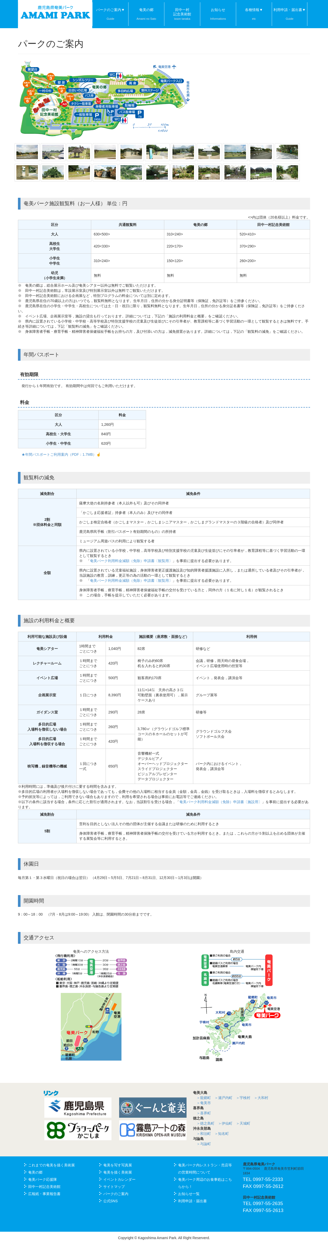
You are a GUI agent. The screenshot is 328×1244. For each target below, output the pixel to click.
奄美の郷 (146, 14)
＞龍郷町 (204, 1098)
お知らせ (218, 14)
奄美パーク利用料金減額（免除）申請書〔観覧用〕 (131, 561)
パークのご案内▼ (110, 14)
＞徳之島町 (205, 1123)
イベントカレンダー (119, 1179)
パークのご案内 (115, 1194)
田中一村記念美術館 (182, 14)
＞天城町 (243, 1123)
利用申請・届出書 (192, 1201)
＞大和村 (261, 1098)
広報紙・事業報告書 (44, 1194)
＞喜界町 (204, 1113)
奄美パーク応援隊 (42, 1179)
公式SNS (110, 1201)
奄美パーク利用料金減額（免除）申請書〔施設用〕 (220, 802)
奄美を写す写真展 (117, 1165)
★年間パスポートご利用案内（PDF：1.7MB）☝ (61, 454)
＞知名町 (221, 1134)
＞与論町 (204, 1144)
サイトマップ (114, 1187)
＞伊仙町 (225, 1123)
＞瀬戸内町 (223, 1098)
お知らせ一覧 (189, 1194)
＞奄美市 (204, 1103)
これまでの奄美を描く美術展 (51, 1165)
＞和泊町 (204, 1134)
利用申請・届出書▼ (289, 14)
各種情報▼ (254, 14)
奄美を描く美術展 (117, 1172)
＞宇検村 (243, 1098)
